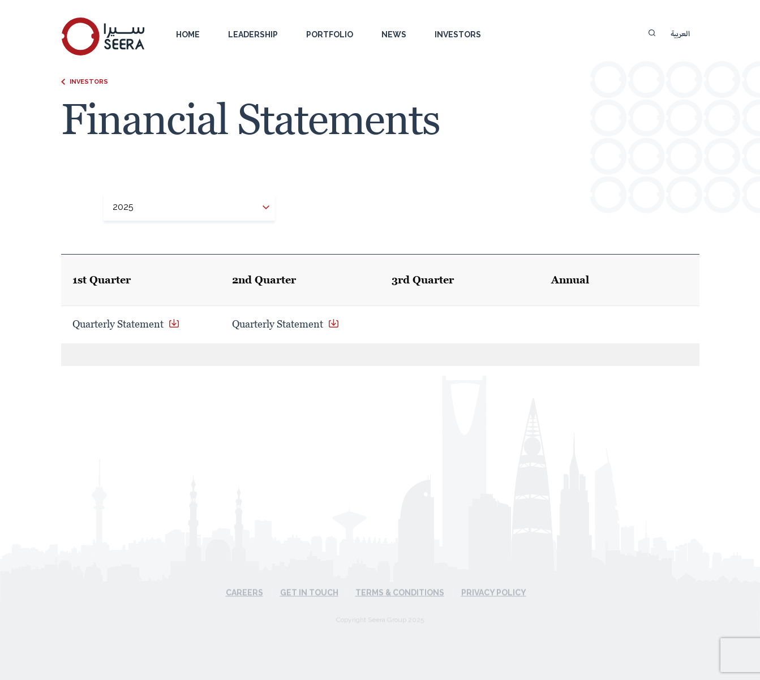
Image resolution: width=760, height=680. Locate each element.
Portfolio (329, 34)
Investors (458, 34)
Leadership (253, 34)
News (393, 34)
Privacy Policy (493, 581)
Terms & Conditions (399, 581)
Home (188, 34)
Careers (244, 581)
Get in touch (309, 581)
